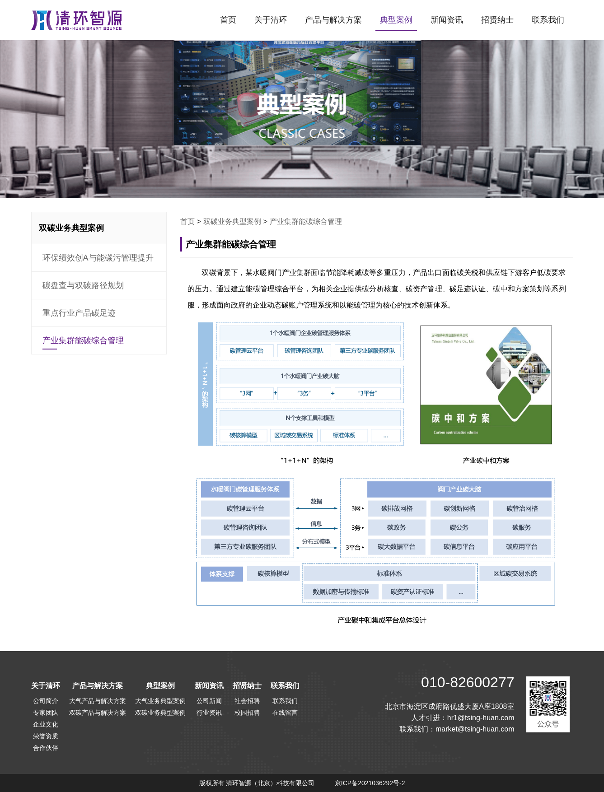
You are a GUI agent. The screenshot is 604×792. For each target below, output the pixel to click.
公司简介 (45, 700)
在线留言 (285, 712)
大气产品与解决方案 (97, 700)
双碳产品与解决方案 (97, 712)
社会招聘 (247, 700)
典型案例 (396, 19)
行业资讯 (209, 712)
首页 (228, 19)
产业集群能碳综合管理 (83, 340)
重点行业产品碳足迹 (79, 312)
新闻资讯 (447, 19)
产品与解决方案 (333, 19)
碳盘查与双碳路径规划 (83, 285)
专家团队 (45, 712)
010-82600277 (467, 682)
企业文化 (45, 724)
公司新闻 (209, 700)
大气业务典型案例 (160, 700)
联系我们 (548, 19)
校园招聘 (247, 712)
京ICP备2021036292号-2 (370, 783)
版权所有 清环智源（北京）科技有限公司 (257, 783)
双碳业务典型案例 (232, 221)
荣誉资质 (45, 736)
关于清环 (270, 19)
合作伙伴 (45, 747)
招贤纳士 (497, 19)
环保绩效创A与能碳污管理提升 (98, 257)
